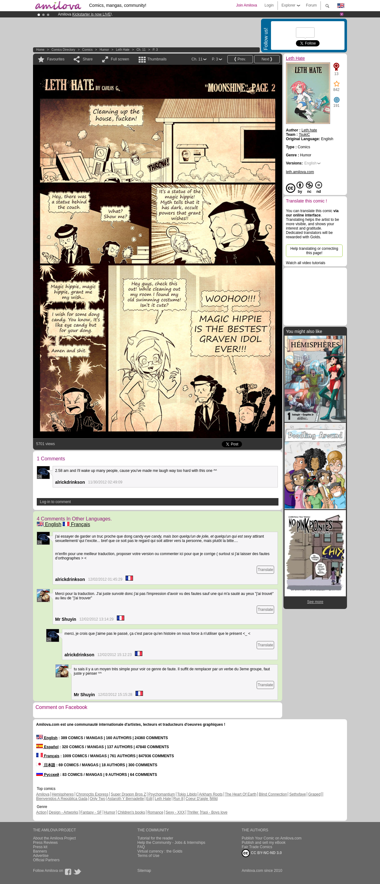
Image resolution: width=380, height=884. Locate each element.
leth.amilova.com (300, 172)
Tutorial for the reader (155, 838)
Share (88, 59)
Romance (155, 812)
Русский (47, 774)
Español (47, 747)
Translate (265, 570)
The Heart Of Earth (240, 794)
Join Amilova (246, 5)
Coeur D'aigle (197, 798)
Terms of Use (148, 855)
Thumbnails (157, 59)
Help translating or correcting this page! (314, 250)
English (49, 524)
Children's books (131, 812)
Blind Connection (273, 794)
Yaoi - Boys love (214, 812)
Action (41, 812)
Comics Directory (63, 49)
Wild (213, 798)
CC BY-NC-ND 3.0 (262, 853)
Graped (314, 794)
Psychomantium (161, 794)
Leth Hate (122, 49)
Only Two (97, 798)
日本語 (45, 765)
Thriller (193, 812)
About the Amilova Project (54, 838)
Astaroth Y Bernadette (125, 798)
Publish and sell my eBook (264, 842)
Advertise (41, 855)
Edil (149, 798)
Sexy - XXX (175, 812)
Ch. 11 (140, 49)
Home (40, 49)
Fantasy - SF (91, 812)
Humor (104, 49)
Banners (40, 851)
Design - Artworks (63, 812)
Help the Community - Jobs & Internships (171, 842)
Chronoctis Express (92, 794)
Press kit (40, 847)
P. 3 (155, 49)
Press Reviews (45, 842)
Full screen (120, 59)
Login (268, 5)
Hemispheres (63, 794)
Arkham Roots (211, 794)
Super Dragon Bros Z (128, 794)
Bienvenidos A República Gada (62, 798)
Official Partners (46, 860)
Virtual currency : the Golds (160, 851)
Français (76, 524)
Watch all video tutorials (305, 263)
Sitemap (144, 870)
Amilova (43, 794)
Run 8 (178, 798)
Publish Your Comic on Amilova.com (272, 838)
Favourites (55, 59)
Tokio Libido (187, 794)
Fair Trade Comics (257, 847)
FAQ (141, 847)
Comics (87, 49)
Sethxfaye (297, 794)
